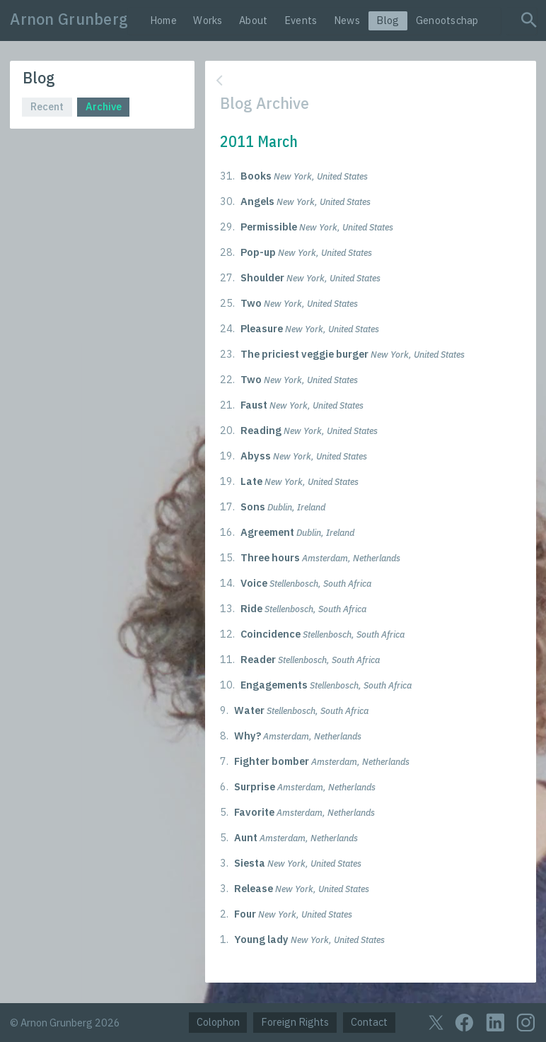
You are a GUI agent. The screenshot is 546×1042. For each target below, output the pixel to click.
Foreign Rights (295, 1022)
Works (207, 20)
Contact (369, 1022)
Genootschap (447, 20)
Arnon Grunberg (69, 19)
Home (163, 20)
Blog (387, 20)
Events (301, 20)
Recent (47, 106)
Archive (104, 106)
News (347, 20)
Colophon (218, 1022)
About (253, 20)
